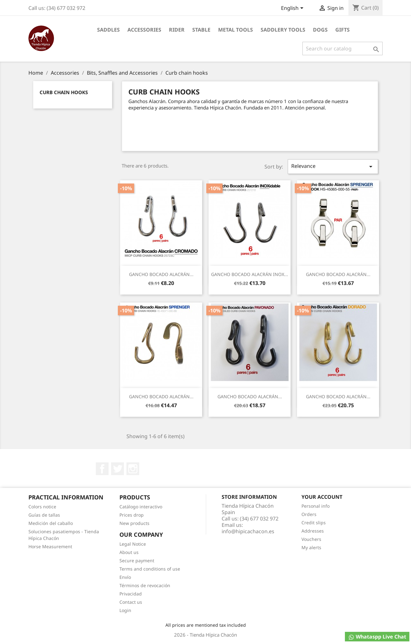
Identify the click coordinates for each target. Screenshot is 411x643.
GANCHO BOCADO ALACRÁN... (161, 274)
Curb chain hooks (64, 92)
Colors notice (42, 507)
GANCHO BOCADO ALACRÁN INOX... (249, 274)
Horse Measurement (50, 546)
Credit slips (313, 523)
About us (129, 552)
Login (125, 610)
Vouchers (311, 539)
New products (134, 523)
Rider (177, 29)
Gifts (342, 29)
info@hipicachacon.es (248, 531)
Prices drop (131, 515)
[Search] (342, 48)
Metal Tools (235, 29)
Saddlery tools (283, 29)
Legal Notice (132, 544)
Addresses (312, 531)
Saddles (108, 29)
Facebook (102, 468)
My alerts (311, 547)
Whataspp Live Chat (377, 636)
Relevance (332, 166)
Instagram (132, 468)
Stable (201, 29)
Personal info (315, 506)
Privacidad (130, 594)
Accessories (144, 29)
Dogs (320, 29)
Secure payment (136, 560)
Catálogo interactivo (140, 507)
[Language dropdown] (293, 8)
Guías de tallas (44, 515)
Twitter (117, 468)
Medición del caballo (50, 523)
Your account (321, 496)
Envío (125, 577)
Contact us (130, 602)
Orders (308, 514)
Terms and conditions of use (149, 569)
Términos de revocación (144, 585)
